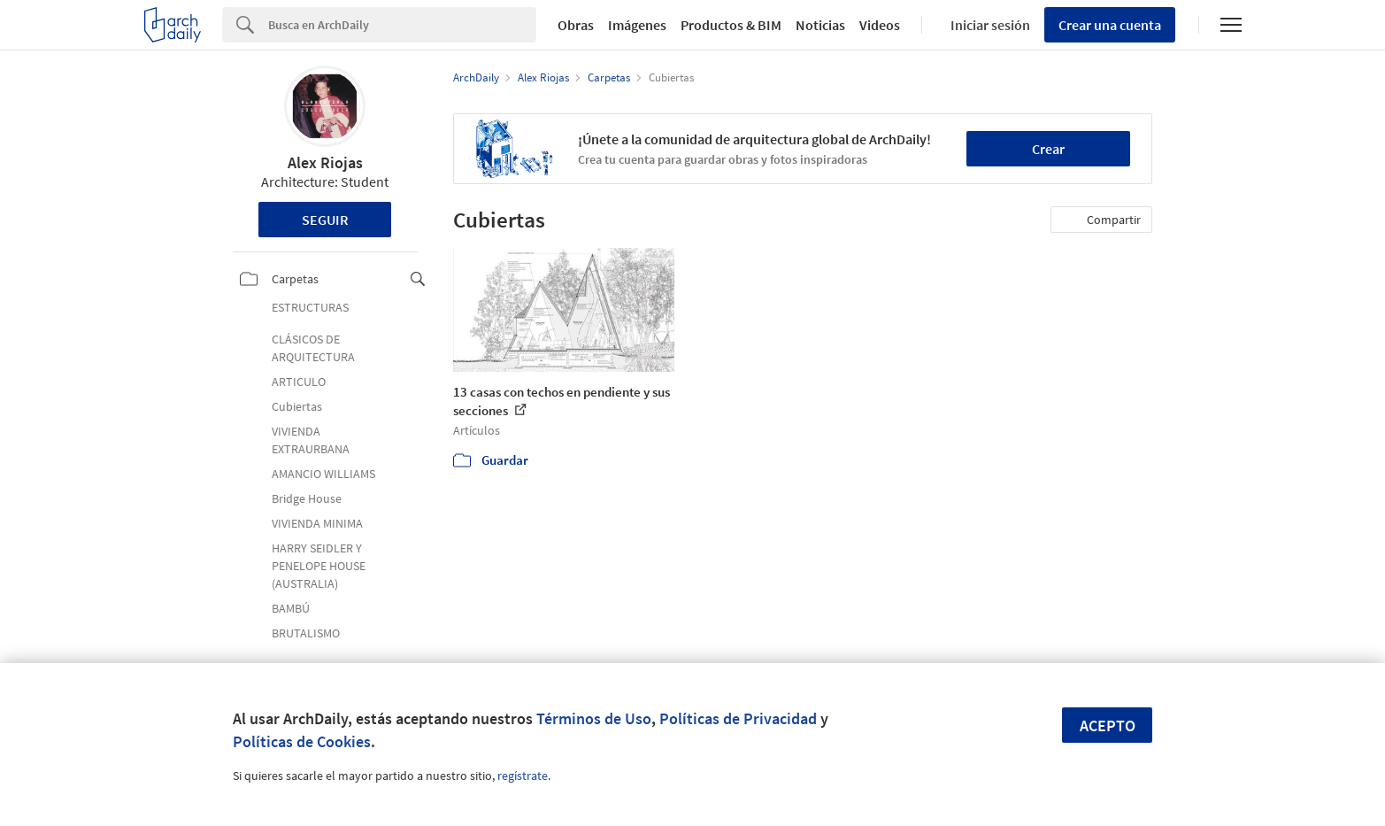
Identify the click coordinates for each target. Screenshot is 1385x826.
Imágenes (637, 25)
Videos (879, 25)
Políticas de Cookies (302, 741)
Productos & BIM (731, 25)
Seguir (325, 219)
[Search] (402, 24)
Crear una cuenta (1109, 25)
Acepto (1107, 725)
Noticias (820, 25)
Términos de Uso (593, 718)
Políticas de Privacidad (738, 718)
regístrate (522, 776)
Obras (576, 25)
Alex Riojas (325, 162)
